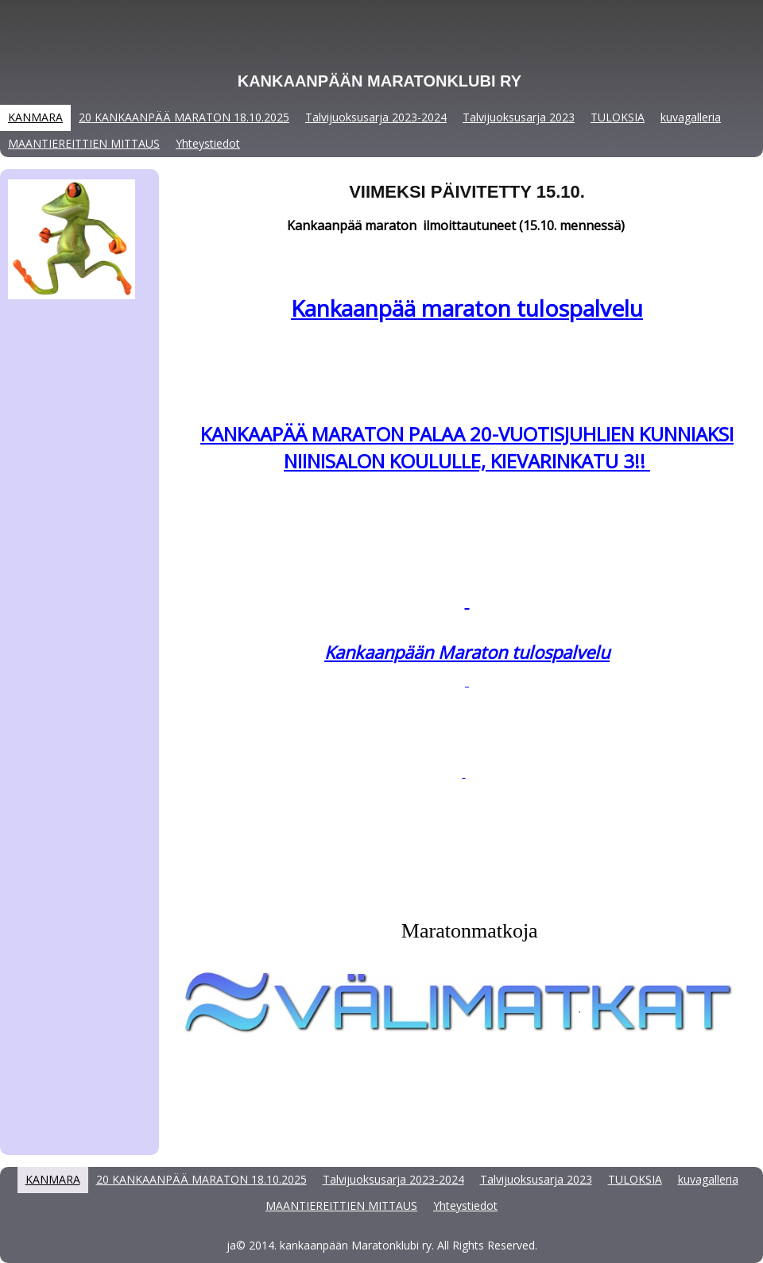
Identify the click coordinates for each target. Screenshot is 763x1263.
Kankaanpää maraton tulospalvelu (467, 308)
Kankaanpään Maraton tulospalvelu (467, 652)
